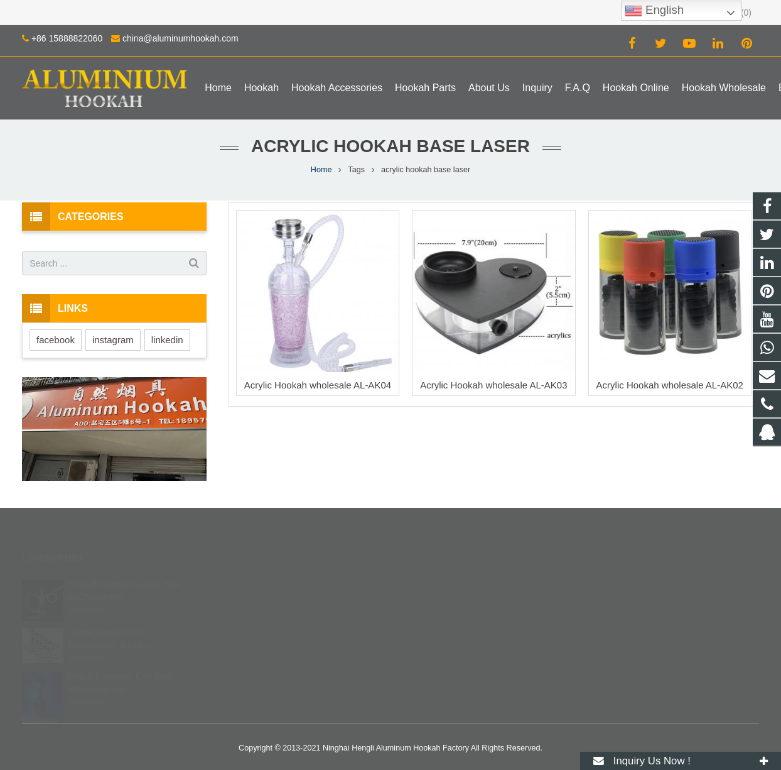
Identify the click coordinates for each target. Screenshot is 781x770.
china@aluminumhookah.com (180, 38)
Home (321, 169)
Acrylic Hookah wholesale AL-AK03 (493, 385)
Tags (356, 169)
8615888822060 (441, 601)
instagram (113, 339)
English (654, 10)
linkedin (167, 339)
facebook (55, 339)
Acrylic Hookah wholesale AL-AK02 (669, 385)
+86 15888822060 (66, 38)
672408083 (434, 582)
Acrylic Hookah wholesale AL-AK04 (317, 385)
